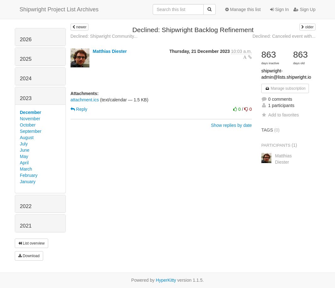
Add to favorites (280, 114)
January (28, 181)
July (24, 143)
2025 (25, 59)
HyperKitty (166, 280)
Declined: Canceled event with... (284, 36)
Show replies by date (231, 125)
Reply (79, 109)
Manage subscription (285, 88)
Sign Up (304, 9)
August (27, 137)
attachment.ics (85, 99)
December (30, 112)
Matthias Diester (110, 51)
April (24, 162)
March (26, 169)
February (28, 175)
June (24, 150)
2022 (25, 206)
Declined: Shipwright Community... (104, 36)
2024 (25, 79)
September (30, 131)
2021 (25, 226)
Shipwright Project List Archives (59, 9)
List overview (31, 243)
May (24, 156)
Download (29, 256)
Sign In (279, 9)
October (28, 124)
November (30, 118)
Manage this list (243, 9)
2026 (25, 39)
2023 (25, 98)
